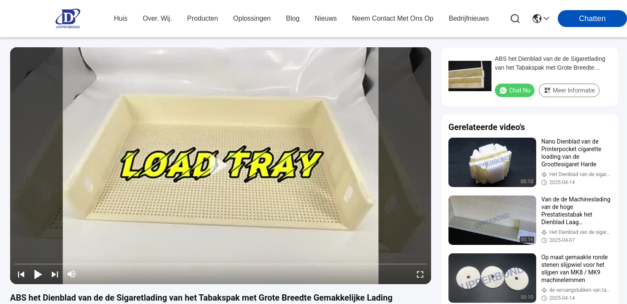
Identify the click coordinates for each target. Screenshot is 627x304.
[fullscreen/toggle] (420, 274)
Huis (121, 18)
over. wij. (157, 18)
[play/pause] (38, 274)
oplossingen (252, 18)
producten (202, 18)
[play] (220, 165)
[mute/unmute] (71, 274)
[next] (54, 274)
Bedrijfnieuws (469, 18)
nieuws (326, 18)
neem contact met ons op (393, 18)
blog (292, 18)
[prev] (21, 274)
